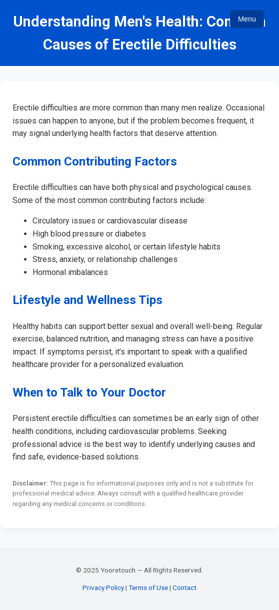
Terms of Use (148, 588)
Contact (184, 588)
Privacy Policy (103, 588)
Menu (247, 19)
